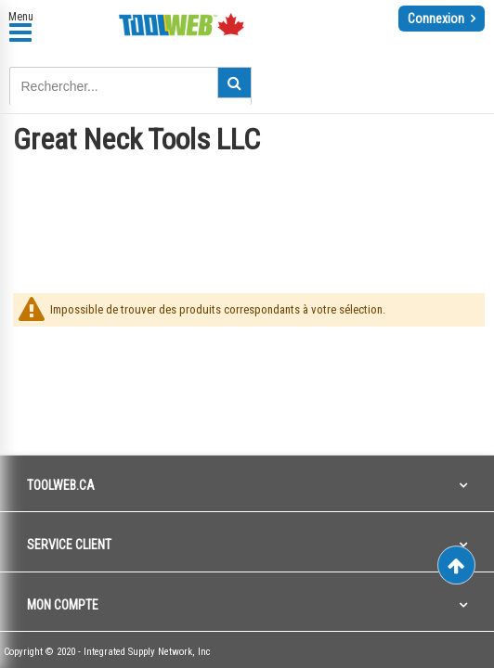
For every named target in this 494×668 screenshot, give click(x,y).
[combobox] (131, 86)
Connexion (437, 18)
